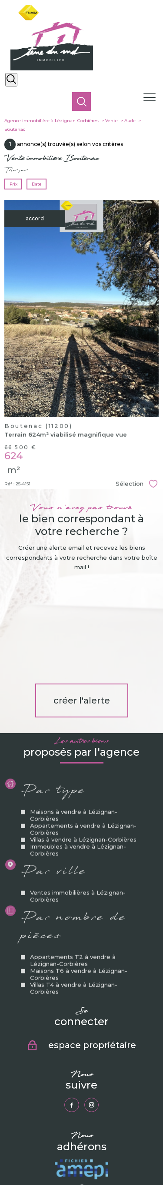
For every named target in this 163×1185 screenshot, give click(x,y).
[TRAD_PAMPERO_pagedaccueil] (51, 68)
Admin (116, 1156)
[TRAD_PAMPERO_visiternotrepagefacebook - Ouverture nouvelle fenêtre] (71, 1003)
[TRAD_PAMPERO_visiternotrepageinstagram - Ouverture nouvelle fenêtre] (91, 1003)
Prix (13, 184)
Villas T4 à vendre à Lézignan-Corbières (73, 906)
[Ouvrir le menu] (152, 98)
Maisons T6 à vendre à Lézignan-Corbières (78, 892)
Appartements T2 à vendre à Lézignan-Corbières (73, 878)
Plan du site (58, 1156)
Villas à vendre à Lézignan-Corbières (83, 757)
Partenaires (138, 1156)
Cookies (98, 1160)
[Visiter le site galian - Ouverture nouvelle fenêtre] (84, 1093)
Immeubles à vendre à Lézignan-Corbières (78, 768)
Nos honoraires (27, 1156)
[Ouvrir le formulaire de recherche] (11, 79)
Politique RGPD (71, 1160)
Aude (130, 120)
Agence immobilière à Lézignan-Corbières (51, 120)
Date (36, 184)
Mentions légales (89, 1156)
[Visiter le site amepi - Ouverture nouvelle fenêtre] (82, 1068)
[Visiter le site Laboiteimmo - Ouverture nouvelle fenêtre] (81, 1175)
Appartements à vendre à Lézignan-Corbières (83, 747)
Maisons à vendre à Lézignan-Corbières (73, 733)
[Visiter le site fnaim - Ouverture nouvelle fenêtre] (84, 1119)
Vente (111, 120)
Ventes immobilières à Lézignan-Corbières (78, 814)
